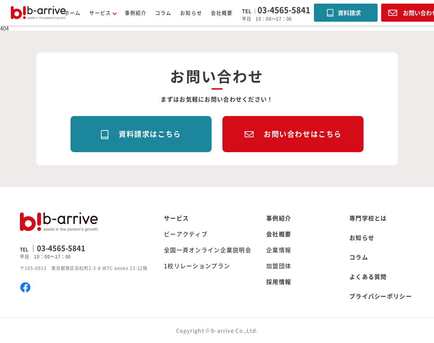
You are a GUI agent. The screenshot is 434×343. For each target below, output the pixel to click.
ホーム (72, 12)
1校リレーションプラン (197, 265)
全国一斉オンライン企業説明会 (207, 249)
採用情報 (278, 281)
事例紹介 (135, 12)
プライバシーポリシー (380, 296)
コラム (163, 12)
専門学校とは (368, 218)
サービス (176, 218)
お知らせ (191, 12)
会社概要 (222, 12)
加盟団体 (278, 265)
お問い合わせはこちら (303, 134)
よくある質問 (368, 276)
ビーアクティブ (186, 234)
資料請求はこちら (150, 134)
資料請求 (349, 12)
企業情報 (278, 249)
